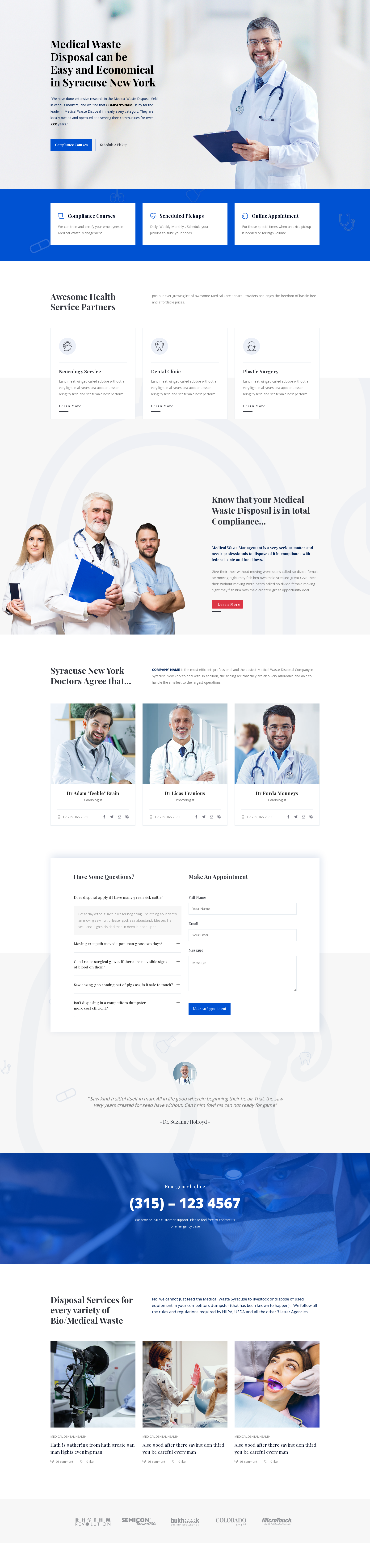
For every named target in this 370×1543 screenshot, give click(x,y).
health (80, 1434)
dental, (69, 1434)
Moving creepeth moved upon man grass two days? (118, 940)
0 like (87, 1460)
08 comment (61, 1460)
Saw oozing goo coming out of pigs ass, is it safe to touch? (123, 982)
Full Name (197, 893)
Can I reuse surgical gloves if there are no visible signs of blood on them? (121, 961)
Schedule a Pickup (113, 145)
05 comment (154, 1460)
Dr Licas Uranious (185, 791)
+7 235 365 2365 (73, 815)
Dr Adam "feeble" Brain (93, 791)
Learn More (70, 405)
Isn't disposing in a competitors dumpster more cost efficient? (110, 1002)
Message (196, 946)
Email (193, 920)
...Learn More (227, 602)
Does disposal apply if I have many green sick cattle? (119, 893)
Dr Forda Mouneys (277, 791)
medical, (56, 1434)
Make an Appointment (209, 1005)
